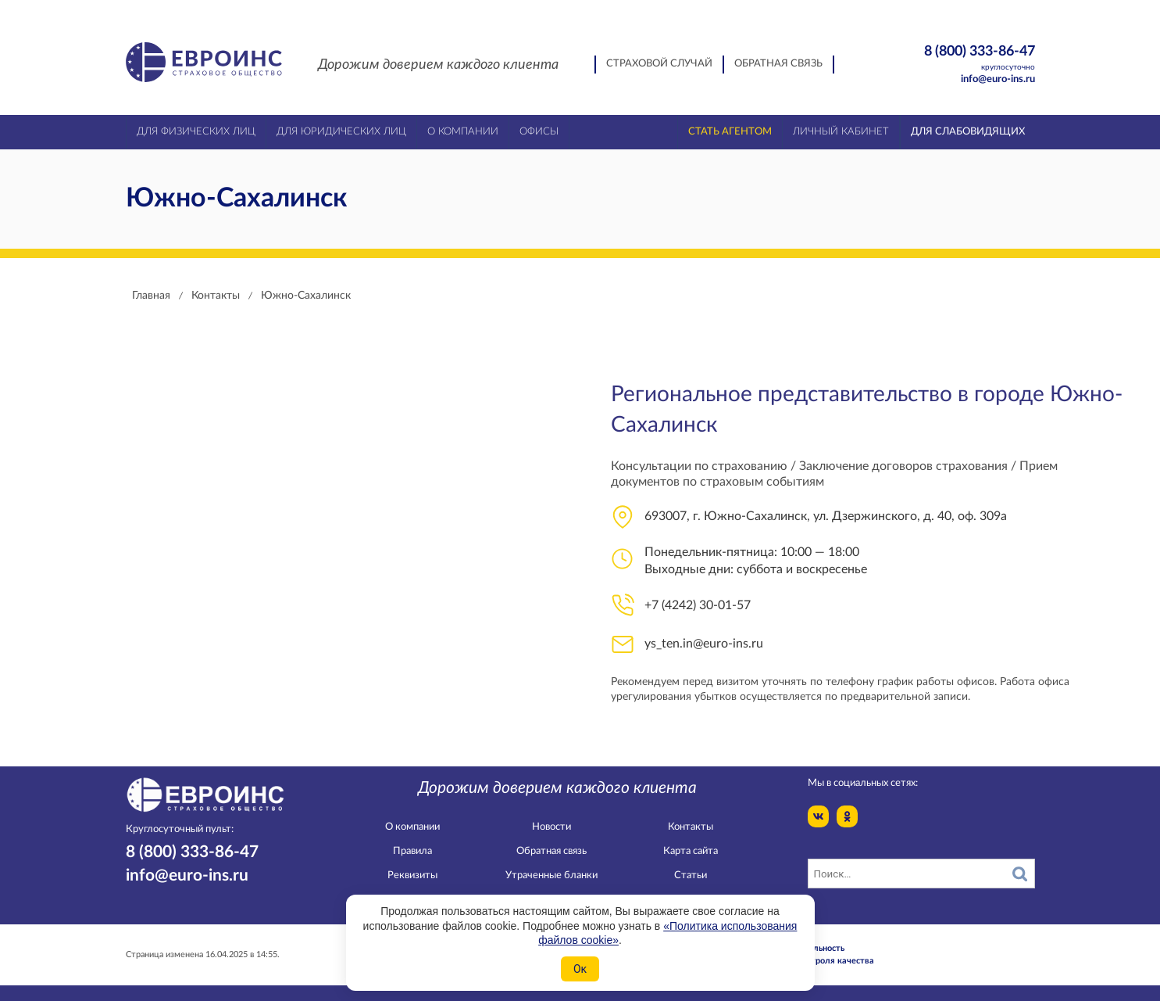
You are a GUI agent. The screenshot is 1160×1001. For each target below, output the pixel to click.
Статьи (690, 875)
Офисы (539, 132)
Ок (580, 969)
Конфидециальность (803, 948)
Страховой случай (659, 64)
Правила (412, 851)
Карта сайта (690, 851)
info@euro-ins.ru (998, 79)
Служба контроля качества (818, 960)
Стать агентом (730, 132)
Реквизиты (412, 875)
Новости (551, 827)
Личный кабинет (841, 132)
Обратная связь (778, 64)
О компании (412, 827)
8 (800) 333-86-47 (952, 58)
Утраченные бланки (551, 875)
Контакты (690, 827)
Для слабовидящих (968, 132)
